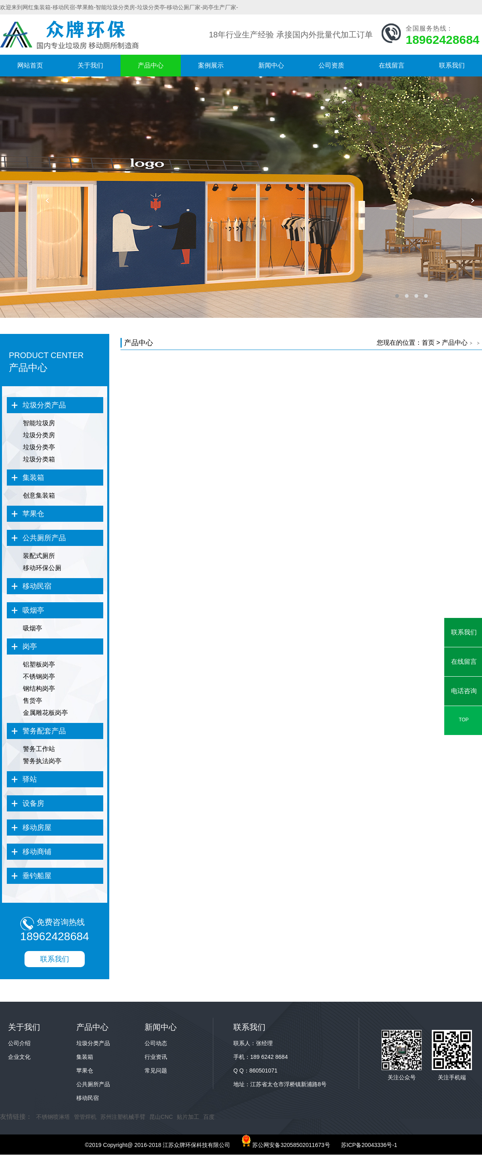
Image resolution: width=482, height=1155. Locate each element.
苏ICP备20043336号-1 (369, 1145)
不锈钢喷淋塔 (53, 1117)
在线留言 (391, 65)
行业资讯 (156, 1057)
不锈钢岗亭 (39, 676)
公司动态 (156, 1043)
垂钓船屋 (31, 876)
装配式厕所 (39, 555)
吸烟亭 (28, 610)
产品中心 (150, 65)
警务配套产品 (39, 731)
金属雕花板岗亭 (45, 712)
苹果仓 (28, 514)
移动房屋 (31, 828)
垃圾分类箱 (39, 459)
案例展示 (211, 65)
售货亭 (32, 700)
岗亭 (24, 646)
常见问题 (156, 1070)
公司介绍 (19, 1043)
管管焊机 (85, 1117)
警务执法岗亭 (42, 761)
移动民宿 (31, 586)
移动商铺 (31, 852)
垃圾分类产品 (39, 405)
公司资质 (331, 65)
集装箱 (28, 478)
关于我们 (90, 65)
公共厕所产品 (39, 538)
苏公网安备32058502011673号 (285, 1145)
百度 (208, 1117)
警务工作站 (39, 748)
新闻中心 (271, 65)
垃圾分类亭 (39, 447)
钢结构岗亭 (39, 688)
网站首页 (30, 65)
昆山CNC (161, 1117)
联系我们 (452, 65)
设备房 (28, 803)
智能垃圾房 (39, 423)
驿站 (24, 779)
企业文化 (19, 1057)
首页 (428, 342)
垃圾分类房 (39, 435)
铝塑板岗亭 (39, 664)
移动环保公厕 (42, 567)
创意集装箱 (39, 495)
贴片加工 (188, 1117)
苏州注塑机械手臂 (122, 1117)
